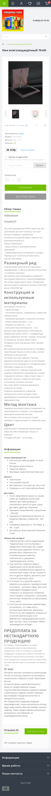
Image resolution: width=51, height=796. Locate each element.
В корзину (25, 187)
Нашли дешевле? (28, 150)
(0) (26, 125)
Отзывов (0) (10, 221)
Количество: (10, 175)
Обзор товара (12, 209)
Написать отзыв (35, 731)
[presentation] (5, 113)
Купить (40, 165)
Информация (11, 215)
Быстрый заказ (25, 196)
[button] (21, 3)
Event (21, 133)
